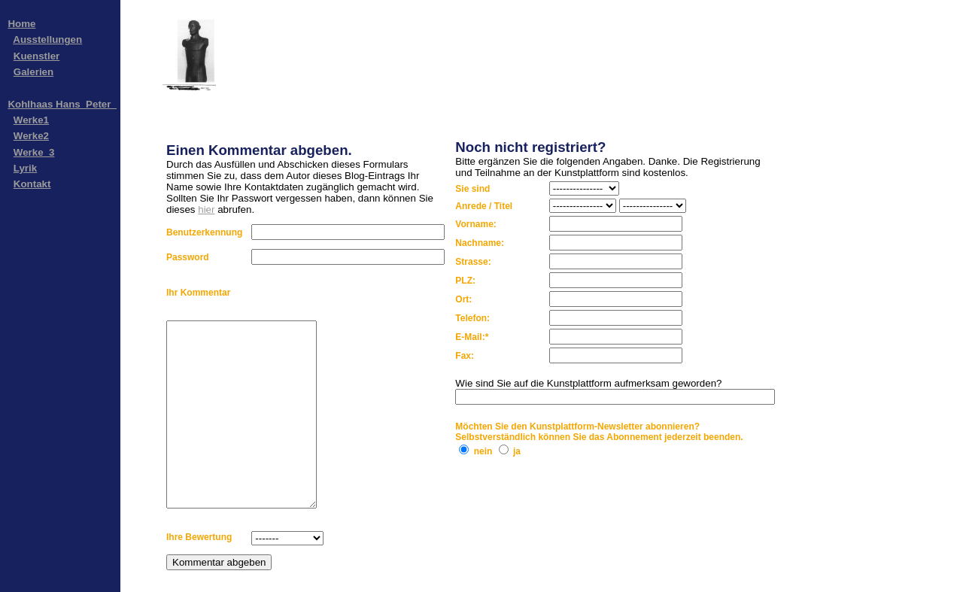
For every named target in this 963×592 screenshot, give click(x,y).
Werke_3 (34, 152)
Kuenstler (36, 56)
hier (206, 209)
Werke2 (31, 135)
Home (21, 23)
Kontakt (32, 184)
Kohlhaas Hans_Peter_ (62, 104)
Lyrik (25, 168)
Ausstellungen (47, 39)
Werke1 (31, 120)
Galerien (33, 71)
